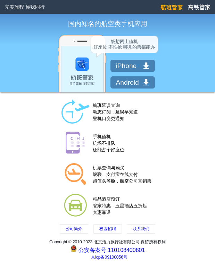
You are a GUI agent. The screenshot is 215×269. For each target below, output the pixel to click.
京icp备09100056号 (109, 257)
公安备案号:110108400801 (111, 250)
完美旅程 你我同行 (25, 7)
